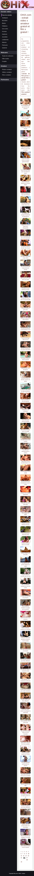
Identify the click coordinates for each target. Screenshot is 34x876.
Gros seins (5, 28)
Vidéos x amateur (7, 72)
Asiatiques (5, 17)
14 (28, 855)
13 (26, 855)
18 (27, 859)
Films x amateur (6, 75)
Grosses (4, 31)
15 (21, 857)
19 (21, 862)
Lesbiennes (5, 39)
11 (21, 855)
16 (24, 858)
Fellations (4, 26)
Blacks (4, 23)
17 (27, 857)
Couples (4, 61)
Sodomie (4, 47)
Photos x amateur (7, 69)
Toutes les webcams (7, 56)
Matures (4, 42)
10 (28, 853)
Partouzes (5, 45)
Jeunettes (4, 37)
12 (23, 855)
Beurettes (4, 20)
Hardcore (4, 34)
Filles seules (5, 58)
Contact (23, 873)
